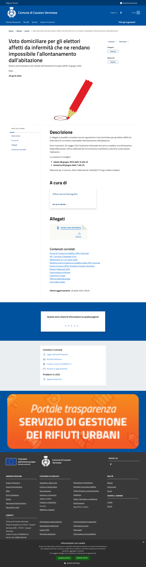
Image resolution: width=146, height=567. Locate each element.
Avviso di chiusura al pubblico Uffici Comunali (69, 253)
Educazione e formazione (83, 482)
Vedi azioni (124, 41)
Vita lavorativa (45, 491)
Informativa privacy (81, 525)
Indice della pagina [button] (18, 128)
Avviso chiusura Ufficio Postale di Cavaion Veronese (72, 266)
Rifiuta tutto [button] (82, 558)
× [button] (143, 542)
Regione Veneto (12, 3)
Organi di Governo (13, 482)
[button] (73, 563)
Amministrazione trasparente (84, 521)
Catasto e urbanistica (48, 502)
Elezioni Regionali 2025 (60, 269)
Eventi (109, 506)
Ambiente (77, 495)
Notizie (110, 482)
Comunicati (111, 487)
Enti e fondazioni (12, 495)
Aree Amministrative (14, 487)
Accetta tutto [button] (64, 558)
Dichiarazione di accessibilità (84, 534)
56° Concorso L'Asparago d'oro (63, 256)
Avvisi (27, 30)
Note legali (77, 530)
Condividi (112, 41)
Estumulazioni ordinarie (60, 272)
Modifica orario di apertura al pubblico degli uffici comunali (75, 262)
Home (11, 30)
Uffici (8, 491)
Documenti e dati (12, 507)
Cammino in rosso (57, 275)
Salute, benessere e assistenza (85, 499)
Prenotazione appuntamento (51, 521)
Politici (8, 499)
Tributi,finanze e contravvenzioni (86, 491)
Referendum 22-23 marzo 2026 (63, 259)
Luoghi (109, 502)
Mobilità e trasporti (47, 509)
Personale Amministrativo (16, 503)
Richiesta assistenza (47, 534)
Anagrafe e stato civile (48, 482)
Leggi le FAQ (44, 530)
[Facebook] (117, 12)
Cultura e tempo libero (48, 487)
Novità (19, 30)
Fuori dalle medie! (57, 282)
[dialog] (73, 553)
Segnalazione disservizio (49, 525)
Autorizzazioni (79, 503)
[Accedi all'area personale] (128, 3)
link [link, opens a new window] (95, 553)
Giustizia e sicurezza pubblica (84, 486)
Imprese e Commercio (48, 495)
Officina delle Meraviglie (60, 278)
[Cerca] (137, 12)
